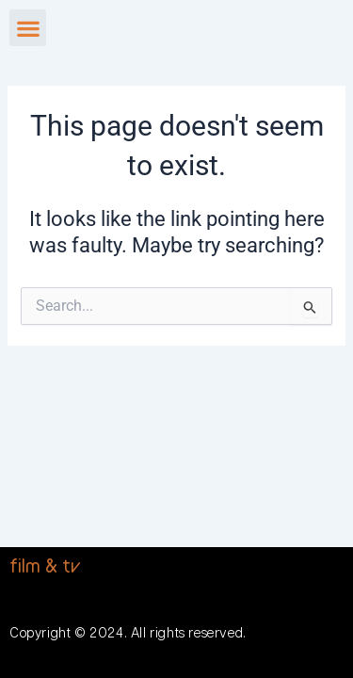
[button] (27, 27)
